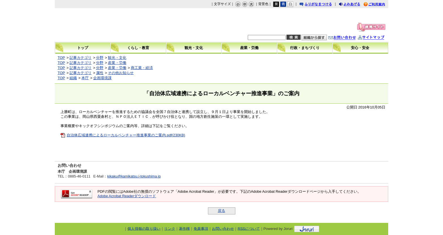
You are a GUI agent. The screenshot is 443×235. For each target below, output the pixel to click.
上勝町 (103, 25)
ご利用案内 (378, 5)
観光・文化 (117, 58)
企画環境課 (102, 78)
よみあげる (354, 5)
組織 (73, 78)
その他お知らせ (121, 73)
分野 (99, 58)
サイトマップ (376, 38)
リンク (169, 228)
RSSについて (249, 228)
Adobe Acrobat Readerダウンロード (126, 196)
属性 (99, 73)
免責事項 (201, 228)
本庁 (85, 78)
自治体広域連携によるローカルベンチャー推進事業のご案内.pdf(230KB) (126, 135)
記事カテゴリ (81, 58)
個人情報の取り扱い (143, 228)
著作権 (184, 228)
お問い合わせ (347, 38)
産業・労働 (117, 63)
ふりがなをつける (321, 5)
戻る (221, 211)
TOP (61, 58)
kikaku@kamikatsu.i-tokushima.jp (133, 176)
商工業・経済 (142, 68)
